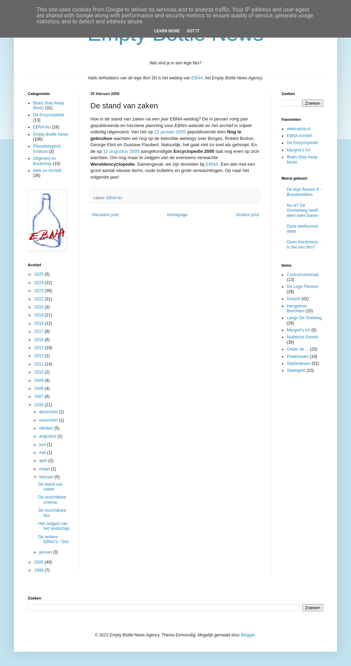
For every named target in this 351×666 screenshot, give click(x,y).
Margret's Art (298, 150)
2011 (39, 364)
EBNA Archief (299, 135)
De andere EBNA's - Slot (53, 539)
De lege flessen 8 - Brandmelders (304, 192)
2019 (39, 315)
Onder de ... (298, 349)
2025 (39, 274)
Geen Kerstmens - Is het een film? (303, 244)
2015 (39, 347)
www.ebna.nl (298, 128)
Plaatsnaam (298, 356)
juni (43, 444)
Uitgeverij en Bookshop (44, 161)
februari (47, 477)
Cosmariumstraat (302, 274)
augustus (48, 436)
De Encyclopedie (48, 114)
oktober (46, 428)
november (49, 420)
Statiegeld (296, 370)
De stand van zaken (50, 487)
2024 (39, 282)
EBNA (197, 78)
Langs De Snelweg (304, 317)
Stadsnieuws (298, 363)
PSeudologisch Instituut (47, 149)
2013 (39, 355)
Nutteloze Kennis (302, 337)
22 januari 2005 (170, 131)
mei (43, 452)
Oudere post (247, 214)
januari (46, 552)
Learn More (167, 31)
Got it (193, 31)
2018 (39, 323)
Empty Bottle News (50, 134)
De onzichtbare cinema (52, 499)
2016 (39, 339)
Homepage (177, 214)
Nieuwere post (105, 214)
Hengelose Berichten (297, 308)
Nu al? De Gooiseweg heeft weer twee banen (302, 210)
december (49, 411)
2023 (39, 290)
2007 (39, 396)
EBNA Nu (114, 198)
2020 (39, 307)
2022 (39, 299)
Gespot (293, 298)
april (43, 460)
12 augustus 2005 (121, 151)
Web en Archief (47, 170)
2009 (39, 380)
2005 (39, 562)
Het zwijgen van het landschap (54, 526)
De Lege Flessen (302, 286)
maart (45, 469)
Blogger (248, 635)
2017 (39, 331)
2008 (39, 388)
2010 (39, 372)
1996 (39, 570)
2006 (39, 404)
